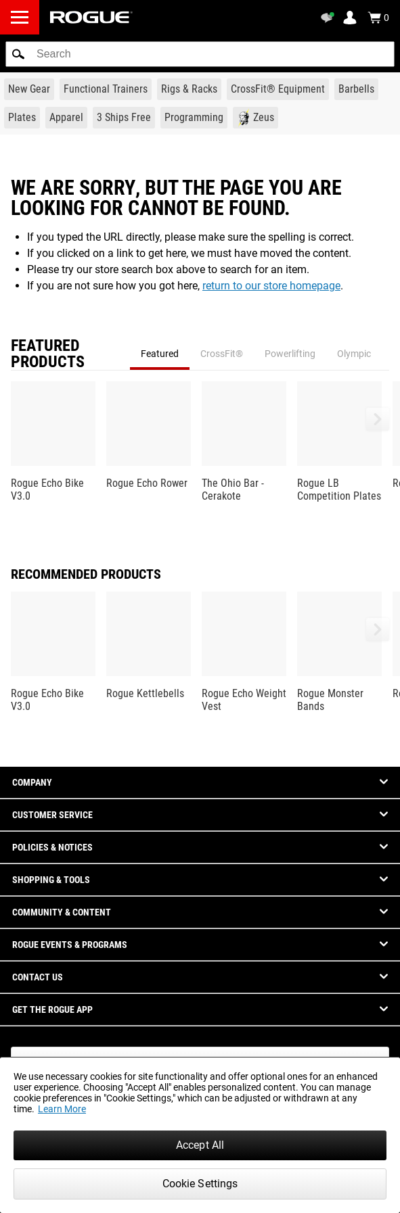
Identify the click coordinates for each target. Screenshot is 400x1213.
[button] (18, 54)
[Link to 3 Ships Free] (124, 117)
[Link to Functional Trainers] (106, 89)
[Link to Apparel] (66, 117)
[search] (200, 54)
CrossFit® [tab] (221, 353)
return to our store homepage (271, 285)
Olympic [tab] (354, 353)
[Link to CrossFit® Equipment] (278, 89)
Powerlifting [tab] (290, 353)
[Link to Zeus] (255, 117)
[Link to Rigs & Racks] (189, 89)
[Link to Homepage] (91, 17)
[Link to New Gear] (29, 89)
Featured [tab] (160, 353)
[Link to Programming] (193, 117)
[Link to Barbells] (356, 89)
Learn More (62, 1108)
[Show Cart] (378, 17)
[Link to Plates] (22, 117)
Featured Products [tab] (48, 353)
